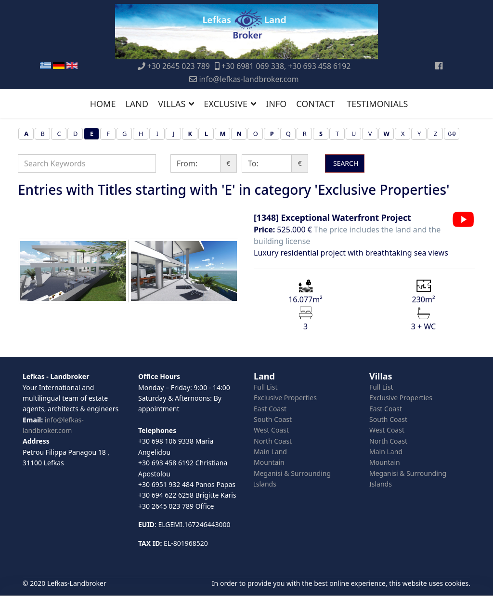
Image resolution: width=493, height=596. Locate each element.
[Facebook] (438, 65)
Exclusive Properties (285, 397)
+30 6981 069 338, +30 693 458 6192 (285, 66)
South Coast (273, 419)
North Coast (273, 441)
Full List (266, 387)
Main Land (270, 451)
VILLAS (171, 103)
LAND (136, 103)
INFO (276, 103)
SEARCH (344, 163)
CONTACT (315, 103)
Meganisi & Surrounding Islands (292, 478)
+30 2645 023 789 (178, 66)
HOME (103, 103)
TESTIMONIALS (377, 103)
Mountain (269, 462)
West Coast (271, 429)
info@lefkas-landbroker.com (248, 79)
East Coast (270, 408)
